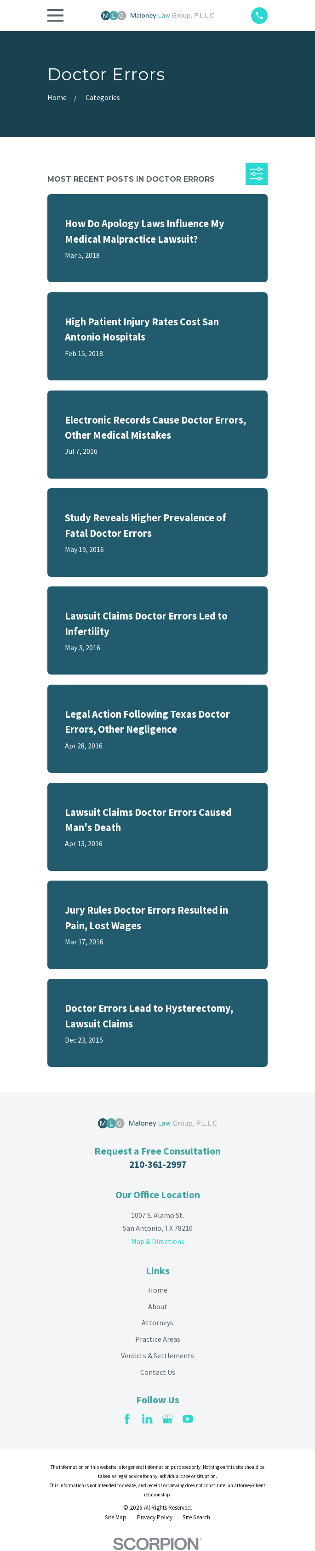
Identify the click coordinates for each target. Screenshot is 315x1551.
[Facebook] (127, 1419)
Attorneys (157, 1322)
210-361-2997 (157, 1164)
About (157, 1306)
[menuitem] (115, 1517)
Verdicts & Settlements (157, 1355)
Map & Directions (157, 1241)
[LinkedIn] (147, 1419)
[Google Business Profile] (167, 1419)
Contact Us (157, 1372)
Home (157, 1289)
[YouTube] (188, 1419)
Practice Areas (157, 1339)
